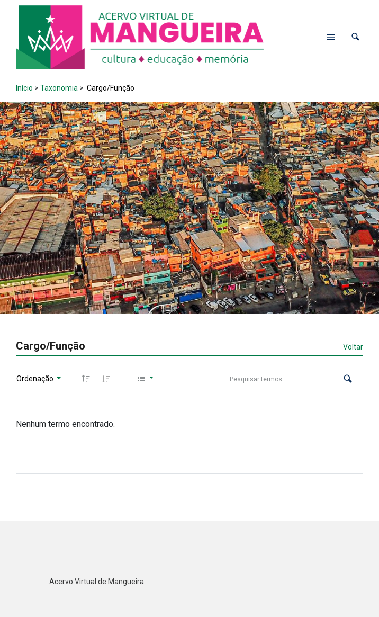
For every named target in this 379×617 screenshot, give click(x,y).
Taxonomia (59, 88)
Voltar (353, 347)
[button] (355, 36)
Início (24, 88)
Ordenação (35, 378)
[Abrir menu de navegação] (330, 37)
